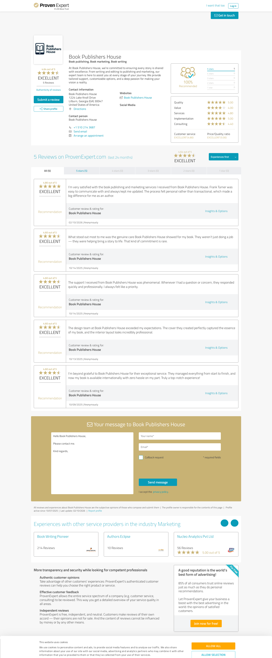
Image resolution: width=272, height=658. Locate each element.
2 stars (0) (188, 171)
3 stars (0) (153, 171)
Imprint (43, 641)
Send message (158, 482)
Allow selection (213, 633)
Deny (213, 645)
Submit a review (48, 99)
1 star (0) (224, 171)
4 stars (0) (117, 171)
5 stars (210, 68)
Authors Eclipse (118, 536)
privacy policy (160, 492)
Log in (233, 6)
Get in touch (224, 15)
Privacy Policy (57, 641)
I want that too (215, 5)
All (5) (47, 171)
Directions (80, 109)
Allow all (213, 625)
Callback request (154, 457)
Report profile (95, 510)
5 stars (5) (81, 171)
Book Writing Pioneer (53, 536)
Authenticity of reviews (48, 89)
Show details (159, 651)
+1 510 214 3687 (84, 127)
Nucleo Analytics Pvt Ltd (195, 536)
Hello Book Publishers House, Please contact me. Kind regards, (92, 463)
